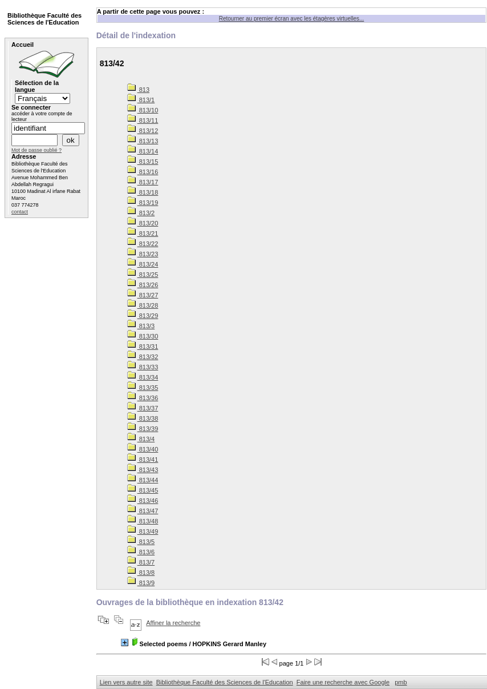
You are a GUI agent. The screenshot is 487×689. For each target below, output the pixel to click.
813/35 (143, 387)
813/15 (143, 161)
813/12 (143, 130)
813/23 (143, 254)
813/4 (141, 439)
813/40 (143, 449)
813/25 (143, 274)
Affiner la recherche (173, 622)
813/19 (143, 202)
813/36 (143, 397)
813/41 (143, 459)
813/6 (141, 552)
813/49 (143, 531)
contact (19, 212)
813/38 (143, 418)
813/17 (143, 182)
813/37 (143, 408)
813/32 (143, 356)
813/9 (141, 582)
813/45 (143, 490)
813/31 (143, 346)
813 (138, 89)
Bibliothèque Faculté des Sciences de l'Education (224, 682)
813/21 (143, 233)
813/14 (143, 151)
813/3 (141, 326)
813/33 (143, 367)
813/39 (143, 428)
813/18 (143, 192)
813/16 (143, 171)
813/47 (143, 510)
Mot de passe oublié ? (36, 150)
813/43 (143, 469)
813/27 (143, 295)
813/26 (143, 284)
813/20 (143, 223)
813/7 (141, 562)
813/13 (143, 141)
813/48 (143, 521)
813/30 (143, 336)
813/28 (143, 305)
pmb (401, 682)
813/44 (143, 480)
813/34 (143, 377)
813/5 (141, 541)
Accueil (22, 44)
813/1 (141, 99)
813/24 (143, 264)
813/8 (141, 572)
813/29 (143, 315)
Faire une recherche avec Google (343, 682)
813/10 (143, 110)
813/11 (143, 120)
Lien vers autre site (126, 682)
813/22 (143, 243)
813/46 (143, 500)
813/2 (141, 212)
